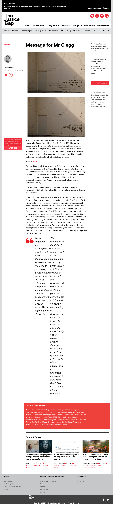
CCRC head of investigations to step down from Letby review (66, 456)
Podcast (66, 25)
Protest (105, 31)
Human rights (26, 31)
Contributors (88, 25)
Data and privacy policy (12, 487)
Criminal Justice (11, 31)
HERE (35, 161)
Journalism (53, 31)
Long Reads (53, 25)
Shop (76, 25)
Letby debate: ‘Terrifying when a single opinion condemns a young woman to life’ (39, 456)
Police (87, 31)
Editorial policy (9, 484)
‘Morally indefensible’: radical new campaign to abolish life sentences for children (95, 456)
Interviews (38, 25)
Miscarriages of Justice (71, 31)
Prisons (96, 31)
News (28, 25)
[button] (107, 16)
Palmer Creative (73, 503)
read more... (103, 51)
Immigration (40, 31)
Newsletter (103, 25)
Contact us (8, 481)
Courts (85, 465)
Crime (42, 484)
